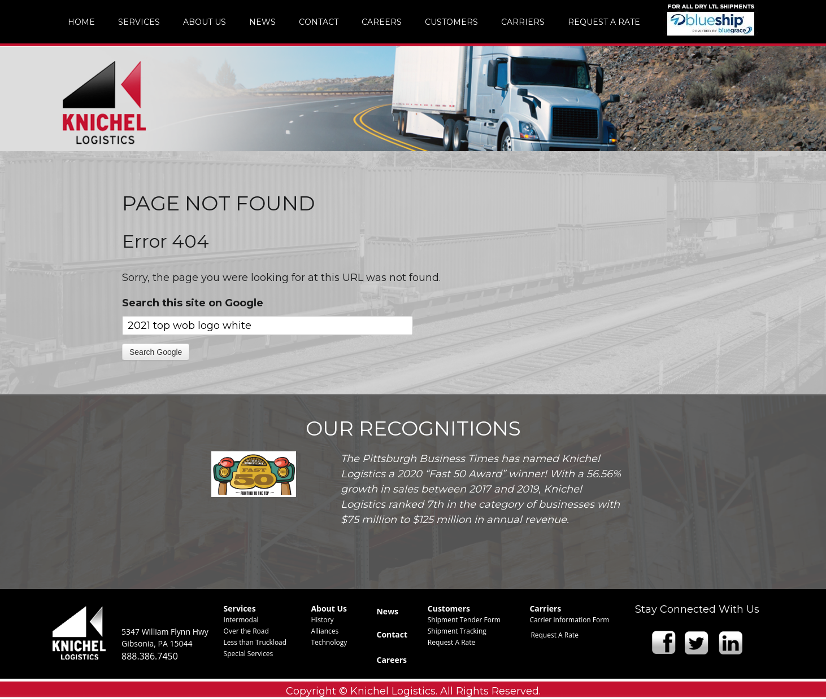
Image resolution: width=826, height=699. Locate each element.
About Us (329, 608)
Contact (391, 634)
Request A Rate (452, 642)
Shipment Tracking (457, 631)
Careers (391, 659)
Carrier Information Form (569, 620)
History (322, 620)
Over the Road (246, 631)
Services (240, 608)
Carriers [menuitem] (523, 22)
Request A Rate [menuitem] (604, 22)
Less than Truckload (255, 642)
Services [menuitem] (139, 22)
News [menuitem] (262, 22)
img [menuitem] (711, 19)
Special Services (248, 653)
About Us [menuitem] (204, 22)
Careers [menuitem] (382, 22)
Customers (449, 608)
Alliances (324, 631)
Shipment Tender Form (464, 620)
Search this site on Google (192, 303)
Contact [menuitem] (318, 22)
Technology (329, 642)
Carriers (545, 608)
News (387, 611)
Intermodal (241, 620)
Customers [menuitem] (451, 22)
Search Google (155, 352)
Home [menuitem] (81, 22)
